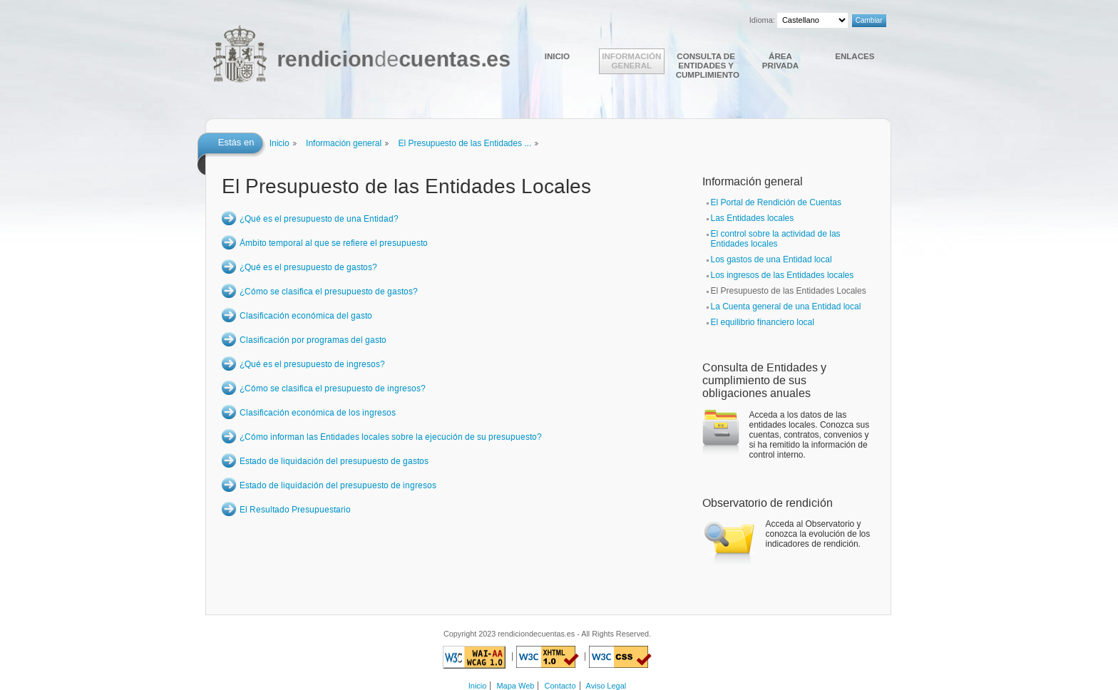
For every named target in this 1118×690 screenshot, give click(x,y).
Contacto (560, 685)
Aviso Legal (606, 685)
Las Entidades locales (752, 218)
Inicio (557, 56)
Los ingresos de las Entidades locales (782, 275)
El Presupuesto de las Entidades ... (464, 143)
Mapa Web (515, 685)
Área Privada (780, 60)
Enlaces (854, 56)
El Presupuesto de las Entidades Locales (788, 291)
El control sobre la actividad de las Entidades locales (776, 239)
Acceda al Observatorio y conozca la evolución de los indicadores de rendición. (818, 534)
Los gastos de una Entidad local (771, 259)
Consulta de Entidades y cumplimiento (707, 65)
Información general (631, 60)
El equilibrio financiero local (762, 322)
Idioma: (762, 20)
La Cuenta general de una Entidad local (786, 306)
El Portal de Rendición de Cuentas (776, 202)
